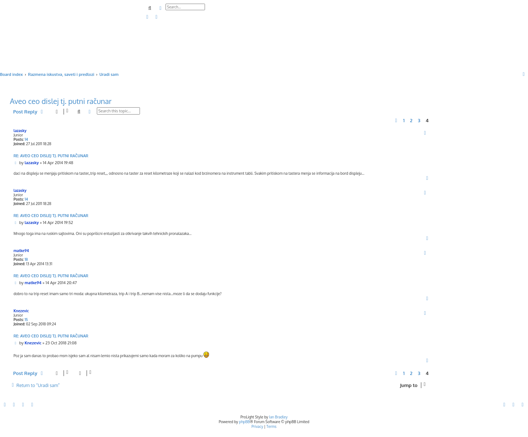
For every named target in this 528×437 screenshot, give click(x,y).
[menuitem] (147, 17)
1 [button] (403, 120)
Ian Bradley (278, 417)
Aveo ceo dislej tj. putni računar (60, 101)
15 (26, 319)
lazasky (20, 130)
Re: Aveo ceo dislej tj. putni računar (51, 155)
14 (26, 139)
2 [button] (411, 120)
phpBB (244, 421)
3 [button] (419, 120)
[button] (396, 120)
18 (26, 259)
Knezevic (21, 311)
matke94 (21, 250)
